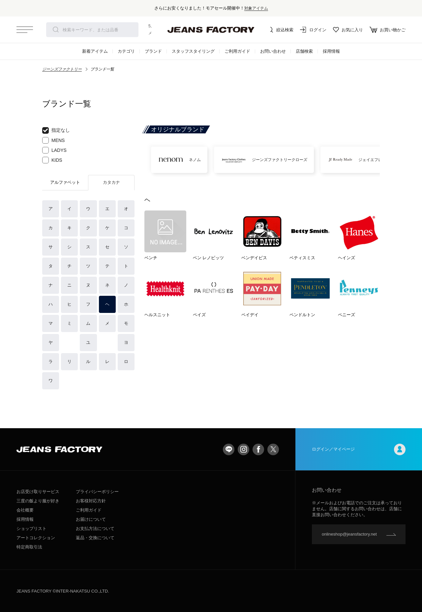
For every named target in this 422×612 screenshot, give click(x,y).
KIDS (52, 160)
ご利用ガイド (237, 51)
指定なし (56, 130)
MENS (53, 140)
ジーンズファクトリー (62, 69)
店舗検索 (304, 51)
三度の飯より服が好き (37, 500)
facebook (258, 449)
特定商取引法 (29, 546)
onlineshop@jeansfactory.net (349, 534)
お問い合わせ (273, 51)
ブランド (153, 51)
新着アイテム (95, 51)
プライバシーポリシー (97, 491)
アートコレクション (35, 537)
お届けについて (91, 519)
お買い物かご (388, 30)
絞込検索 (280, 30)
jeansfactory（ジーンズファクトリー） (211, 29)
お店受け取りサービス (37, 491)
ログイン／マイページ (359, 449)
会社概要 (25, 510)
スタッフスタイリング (193, 51)
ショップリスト (31, 528)
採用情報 (331, 51)
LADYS (54, 150)
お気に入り (348, 30)
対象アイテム (256, 8)
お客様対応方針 (91, 500)
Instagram (243, 449)
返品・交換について (95, 537)
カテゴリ (126, 51)
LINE (228, 449)
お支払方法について (95, 528)
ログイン (313, 30)
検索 (56, 30)
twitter (273, 449)
